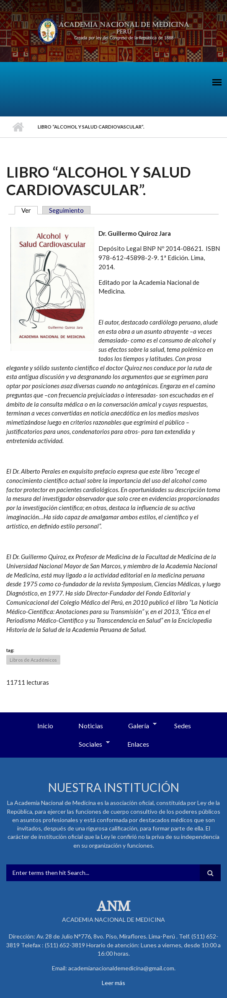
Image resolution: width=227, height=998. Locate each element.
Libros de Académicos (33, 660)
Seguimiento (66, 210)
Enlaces (138, 744)
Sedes (182, 726)
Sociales (88, 744)
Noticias (90, 726)
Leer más (113, 982)
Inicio (17, 126)
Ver (29, 210)
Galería (136, 726)
